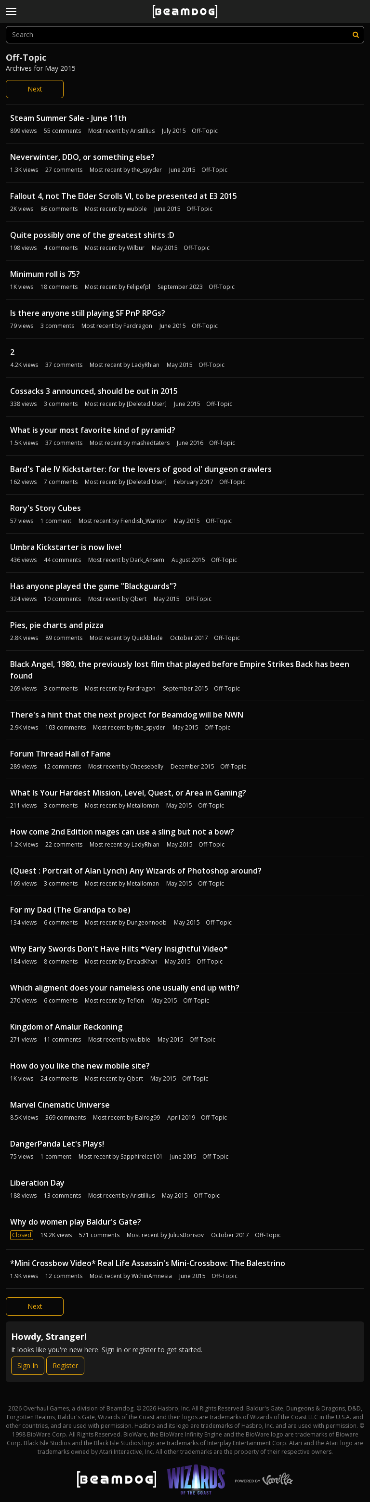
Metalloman (143, 805)
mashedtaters (151, 443)
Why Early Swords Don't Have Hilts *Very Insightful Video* (119, 948)
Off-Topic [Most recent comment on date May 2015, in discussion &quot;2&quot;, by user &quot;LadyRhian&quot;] (211, 365)
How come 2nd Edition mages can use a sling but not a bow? (122, 831)
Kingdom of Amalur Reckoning (66, 1026)
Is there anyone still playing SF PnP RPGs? (87, 313)
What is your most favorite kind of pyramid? (92, 430)
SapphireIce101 (141, 1156)
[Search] (355, 34)
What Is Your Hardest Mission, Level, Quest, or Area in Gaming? (128, 792)
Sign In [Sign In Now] (27, 1365)
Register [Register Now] (65, 1365)
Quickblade (147, 638)
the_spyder (147, 170)
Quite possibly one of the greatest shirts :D (92, 235)
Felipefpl (138, 287)
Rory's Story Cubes (45, 508)
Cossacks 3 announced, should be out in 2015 (94, 391)
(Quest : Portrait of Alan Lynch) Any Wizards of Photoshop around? (136, 870)
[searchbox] (185, 34)
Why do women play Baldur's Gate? (75, 1221)
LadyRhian (145, 365)
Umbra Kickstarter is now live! (65, 547)
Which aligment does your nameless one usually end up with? (124, 987)
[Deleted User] (147, 404)
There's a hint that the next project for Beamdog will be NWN (126, 714)
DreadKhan (142, 961)
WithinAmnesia (152, 1276)
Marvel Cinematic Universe (60, 1104)
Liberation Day (37, 1182)
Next (34, 88)
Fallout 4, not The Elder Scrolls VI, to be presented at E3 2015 (123, 196)
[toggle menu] (11, 11)
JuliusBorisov (186, 1235)
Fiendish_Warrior (143, 521)
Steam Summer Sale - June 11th (68, 118)
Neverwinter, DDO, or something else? (82, 157)
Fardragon (137, 326)
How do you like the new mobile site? (80, 1065)
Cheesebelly (146, 766)
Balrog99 (147, 1117)
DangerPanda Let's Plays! (57, 1143)
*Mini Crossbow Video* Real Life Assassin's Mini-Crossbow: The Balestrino (147, 1263)
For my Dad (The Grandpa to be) (70, 909)
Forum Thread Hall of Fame (60, 753)
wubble (137, 209)
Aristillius (142, 131)
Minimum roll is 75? (45, 274)
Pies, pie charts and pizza (57, 625)
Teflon (135, 1000)
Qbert (138, 599)
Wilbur (136, 248)
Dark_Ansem (147, 560)
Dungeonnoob (147, 922)
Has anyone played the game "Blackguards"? (93, 586)
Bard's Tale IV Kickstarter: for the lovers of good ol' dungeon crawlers (141, 469)
